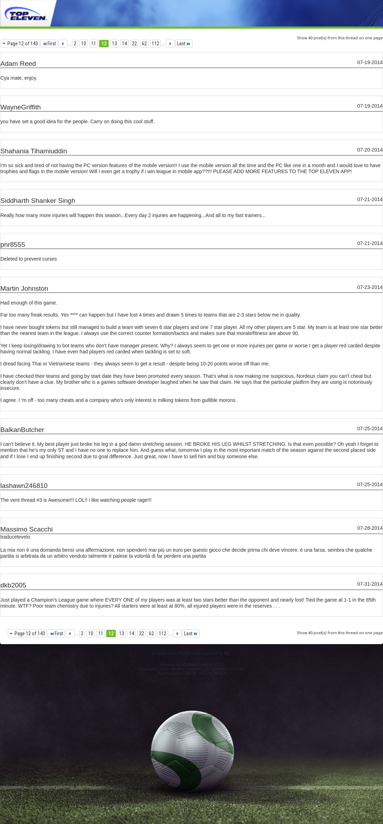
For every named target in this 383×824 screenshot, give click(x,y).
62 (144, 43)
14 (124, 43)
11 (93, 43)
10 (83, 43)
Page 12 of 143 (22, 43)
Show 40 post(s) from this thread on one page (340, 38)
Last (184, 43)
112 (155, 43)
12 (103, 43)
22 (134, 43)
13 (114, 43)
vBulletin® (190, 665)
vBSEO (220, 673)
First (49, 43)
